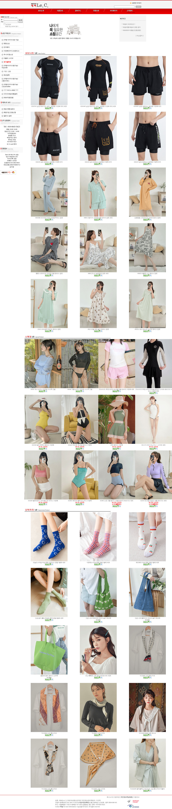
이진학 (98, 800)
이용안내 (136, 797)
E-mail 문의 (12, 144)
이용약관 (117, 797)
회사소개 (110, 797)
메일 (61, 807)
